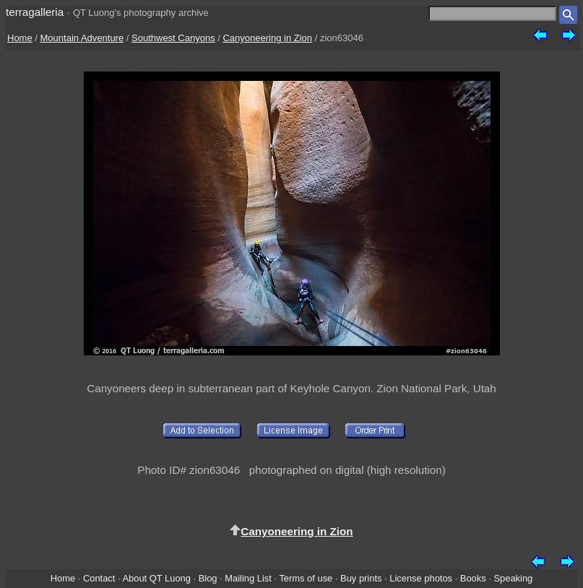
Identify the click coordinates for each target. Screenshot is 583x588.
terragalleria (35, 12)
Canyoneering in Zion (267, 38)
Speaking (512, 578)
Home (20, 38)
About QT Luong (156, 578)
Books (473, 578)
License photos (420, 578)
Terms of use (305, 578)
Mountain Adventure (82, 38)
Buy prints (360, 578)
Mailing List (248, 578)
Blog (208, 578)
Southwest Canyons (173, 38)
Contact (99, 578)
